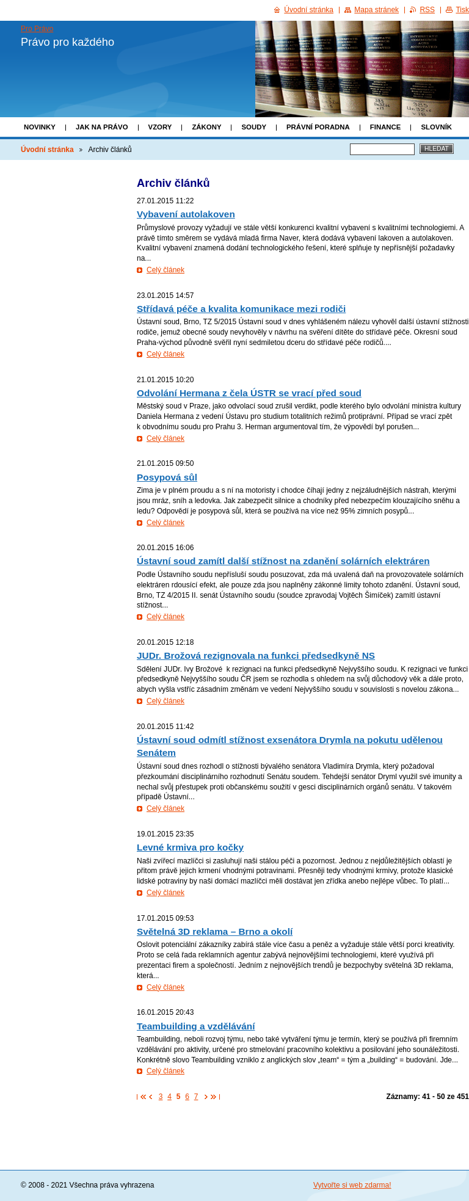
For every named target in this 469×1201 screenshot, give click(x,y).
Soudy (253, 127)
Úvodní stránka (47, 149)
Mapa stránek (376, 9)
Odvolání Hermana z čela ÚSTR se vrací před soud (249, 393)
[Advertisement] (68, 352)
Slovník (436, 127)
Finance (385, 127)
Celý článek (165, 270)
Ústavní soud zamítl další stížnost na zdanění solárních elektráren (283, 561)
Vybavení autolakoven (186, 214)
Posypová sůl (167, 477)
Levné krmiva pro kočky (190, 847)
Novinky (40, 127)
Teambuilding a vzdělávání (196, 1026)
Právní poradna (318, 127)
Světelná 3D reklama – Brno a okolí (215, 931)
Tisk (462, 9)
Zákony (206, 127)
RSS (427, 9)
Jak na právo (102, 127)
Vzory (160, 127)
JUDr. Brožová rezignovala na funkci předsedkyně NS (256, 655)
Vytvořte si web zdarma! (352, 1185)
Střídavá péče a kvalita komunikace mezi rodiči (241, 308)
